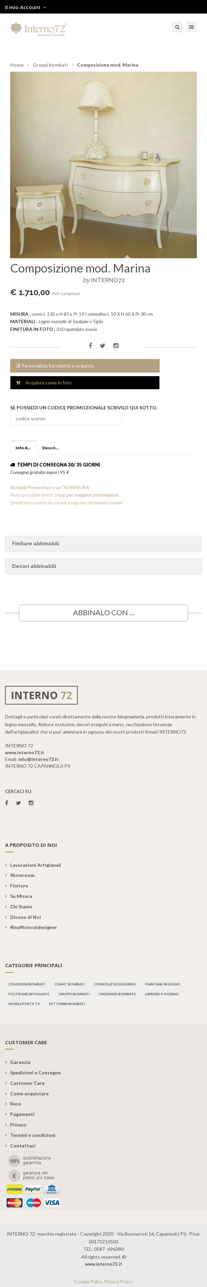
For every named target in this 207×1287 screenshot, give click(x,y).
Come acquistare (27, 1093)
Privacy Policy (118, 1281)
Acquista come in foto (44, 382)
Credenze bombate (117, 994)
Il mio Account (25, 7)
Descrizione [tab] (53, 447)
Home (17, 65)
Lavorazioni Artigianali (33, 865)
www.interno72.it (24, 752)
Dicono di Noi (23, 917)
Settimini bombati (67, 1004)
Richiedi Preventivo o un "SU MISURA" (50, 487)
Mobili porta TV (24, 1004)
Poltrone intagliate (28, 994)
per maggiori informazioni (92, 495)
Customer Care (25, 1083)
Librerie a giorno (162, 994)
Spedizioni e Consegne (33, 1072)
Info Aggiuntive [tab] (26, 447)
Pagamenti (19, 1114)
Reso (13, 1103)
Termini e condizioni (30, 1135)
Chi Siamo (18, 906)
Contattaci (20, 1145)
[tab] (103, 566)
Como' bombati (69, 984)
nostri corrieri (108, 502)
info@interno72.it (38, 759)
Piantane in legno (162, 984)
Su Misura (18, 896)
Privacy (15, 1124)
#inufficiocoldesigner (31, 927)
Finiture (16, 885)
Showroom (19, 875)
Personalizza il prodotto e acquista (55, 365)
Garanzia (17, 1062)
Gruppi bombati (50, 65)
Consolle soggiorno (115, 984)
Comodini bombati (26, 984)
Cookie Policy (88, 1281)
